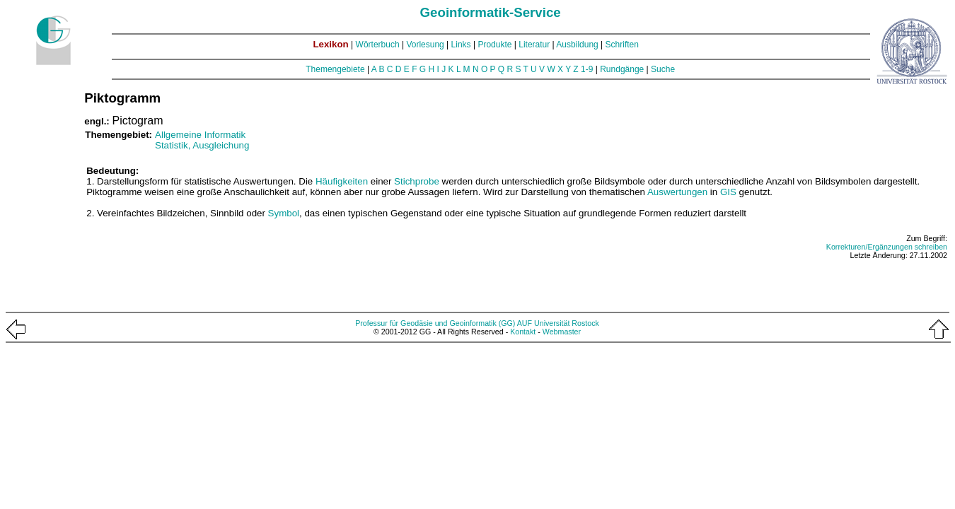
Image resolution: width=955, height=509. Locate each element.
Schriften (622, 44)
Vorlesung (425, 44)
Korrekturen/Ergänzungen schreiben (886, 246)
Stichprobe (416, 181)
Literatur (534, 44)
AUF (524, 323)
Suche (663, 69)
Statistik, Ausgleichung (202, 145)
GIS (728, 192)
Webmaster (562, 331)
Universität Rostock (566, 323)
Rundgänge (622, 69)
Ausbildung (577, 44)
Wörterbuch (378, 44)
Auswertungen (677, 192)
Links (461, 44)
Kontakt (523, 331)
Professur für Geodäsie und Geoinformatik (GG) (435, 323)
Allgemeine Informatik (200, 134)
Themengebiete (335, 69)
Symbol (283, 213)
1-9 (587, 69)
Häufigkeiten (342, 181)
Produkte (494, 44)
